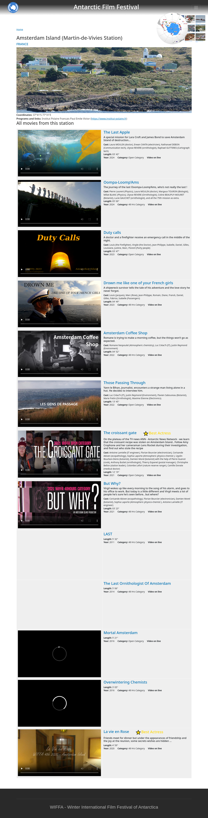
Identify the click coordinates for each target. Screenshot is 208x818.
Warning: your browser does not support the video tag (59, 153)
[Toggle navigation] (196, 7)
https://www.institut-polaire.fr (108, 118)
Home (19, 29)
